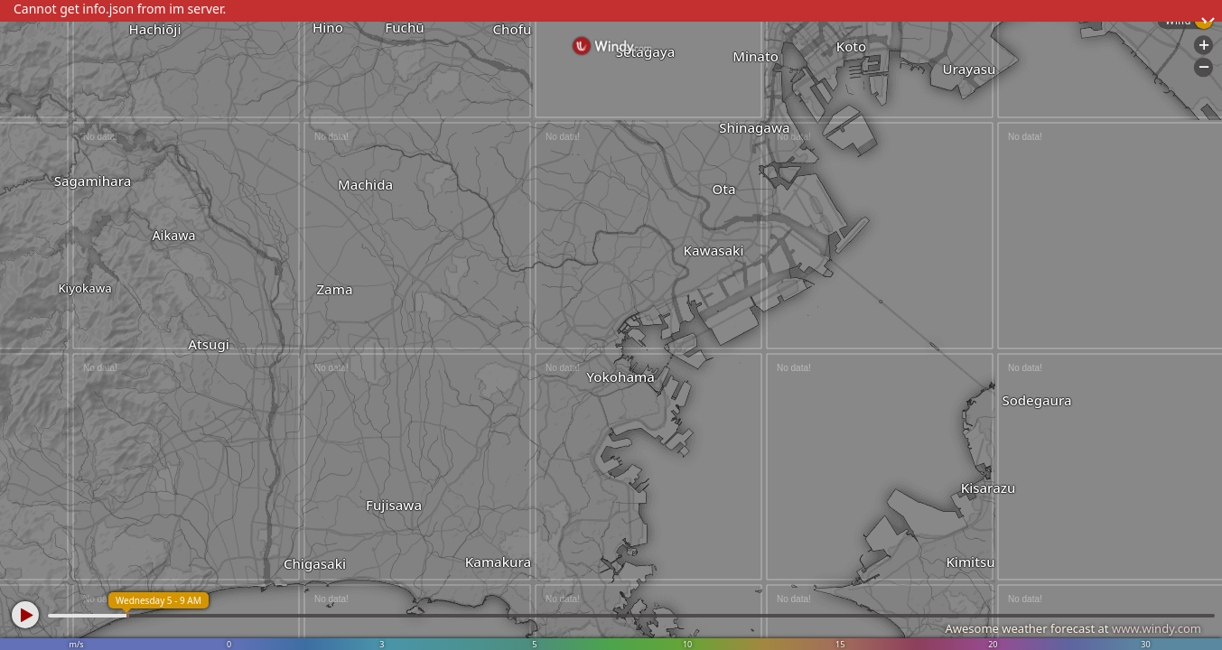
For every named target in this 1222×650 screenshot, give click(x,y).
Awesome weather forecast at (1073, 628)
